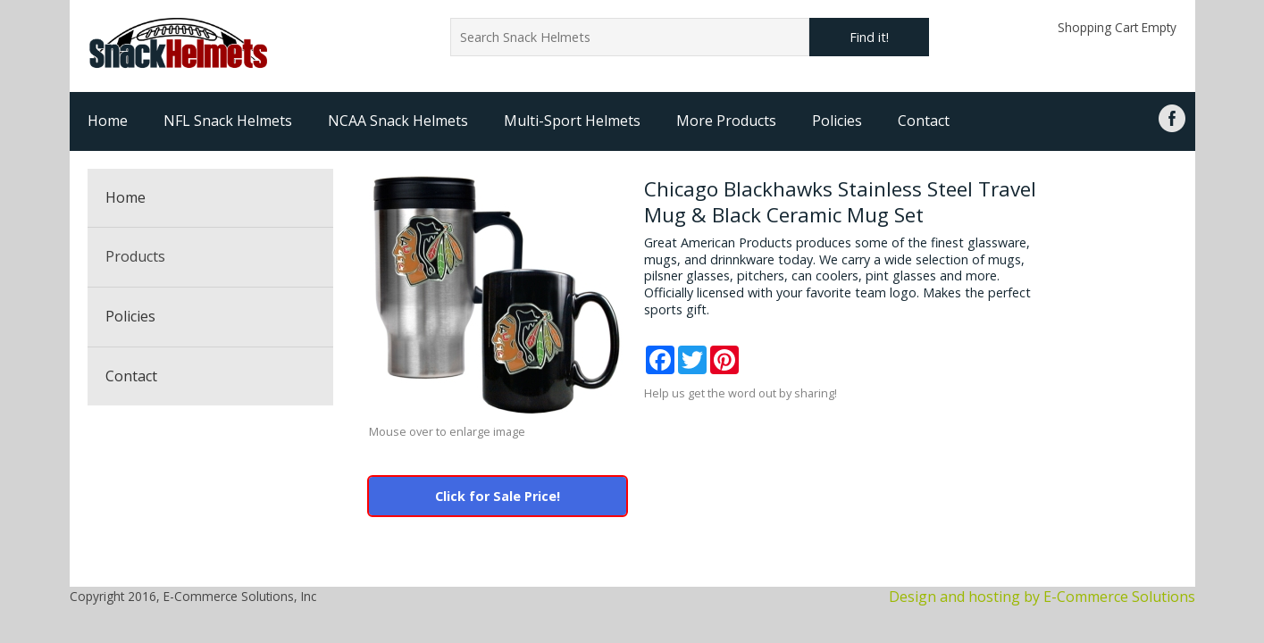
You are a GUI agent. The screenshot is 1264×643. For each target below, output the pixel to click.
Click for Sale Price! (497, 496)
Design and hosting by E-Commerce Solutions (1042, 596)
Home (108, 120)
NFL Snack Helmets (227, 120)
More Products (726, 120)
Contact (924, 120)
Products (135, 256)
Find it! (869, 37)
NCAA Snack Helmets (398, 120)
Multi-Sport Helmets (572, 120)
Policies (837, 120)
